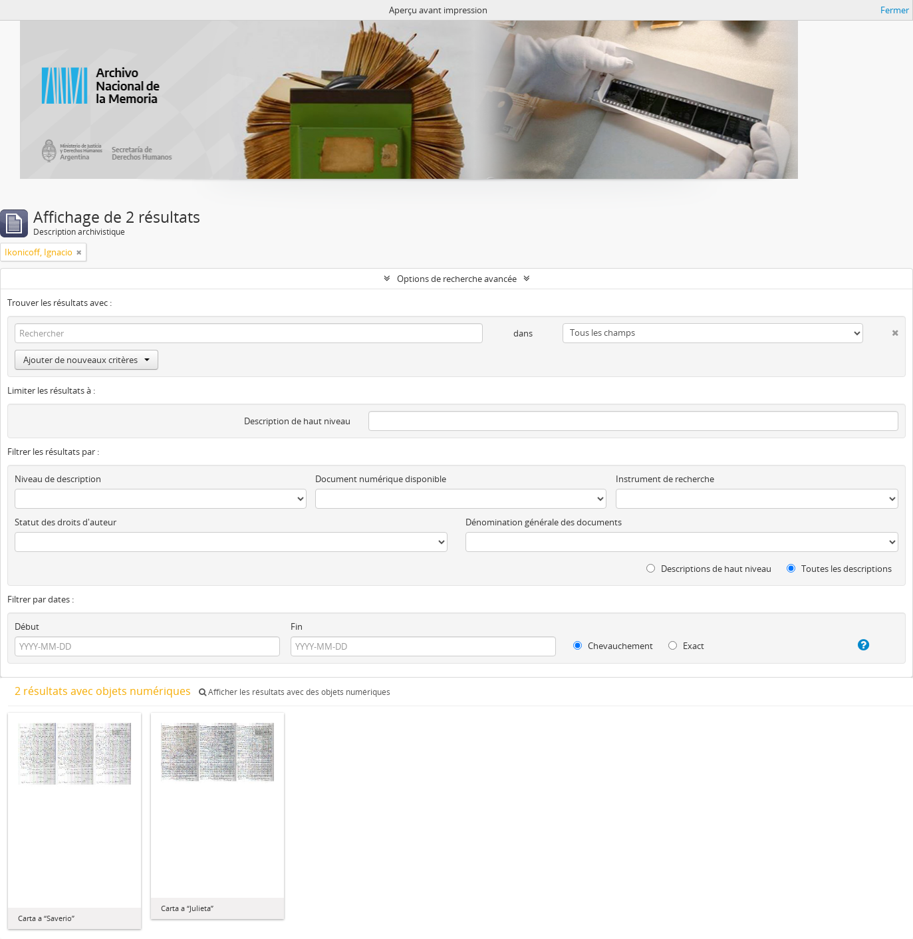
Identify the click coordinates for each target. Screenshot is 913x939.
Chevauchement (613, 646)
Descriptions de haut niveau (708, 569)
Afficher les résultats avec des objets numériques (294, 692)
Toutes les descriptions (839, 569)
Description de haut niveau (297, 421)
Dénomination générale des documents (543, 522)
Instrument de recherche (665, 479)
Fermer (894, 10)
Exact (686, 646)
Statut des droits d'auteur (65, 522)
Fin (297, 626)
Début (27, 626)
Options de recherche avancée (457, 279)
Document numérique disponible (380, 479)
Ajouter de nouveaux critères (86, 360)
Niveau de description (58, 479)
